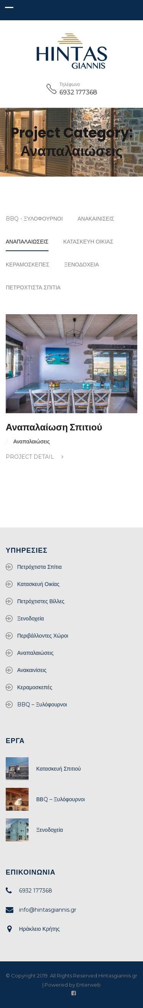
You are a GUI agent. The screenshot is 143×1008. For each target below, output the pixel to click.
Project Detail (34, 456)
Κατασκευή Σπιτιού (58, 768)
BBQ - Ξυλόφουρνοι (34, 218)
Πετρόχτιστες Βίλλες (40, 601)
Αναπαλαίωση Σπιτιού (54, 427)
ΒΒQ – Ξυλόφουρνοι (60, 799)
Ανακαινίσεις (96, 218)
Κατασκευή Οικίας (88, 241)
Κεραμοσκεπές (27, 264)
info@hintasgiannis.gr (47, 909)
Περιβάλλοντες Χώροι (42, 635)
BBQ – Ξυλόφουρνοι (42, 704)
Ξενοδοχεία (81, 264)
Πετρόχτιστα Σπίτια (33, 287)
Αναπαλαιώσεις (27, 241)
